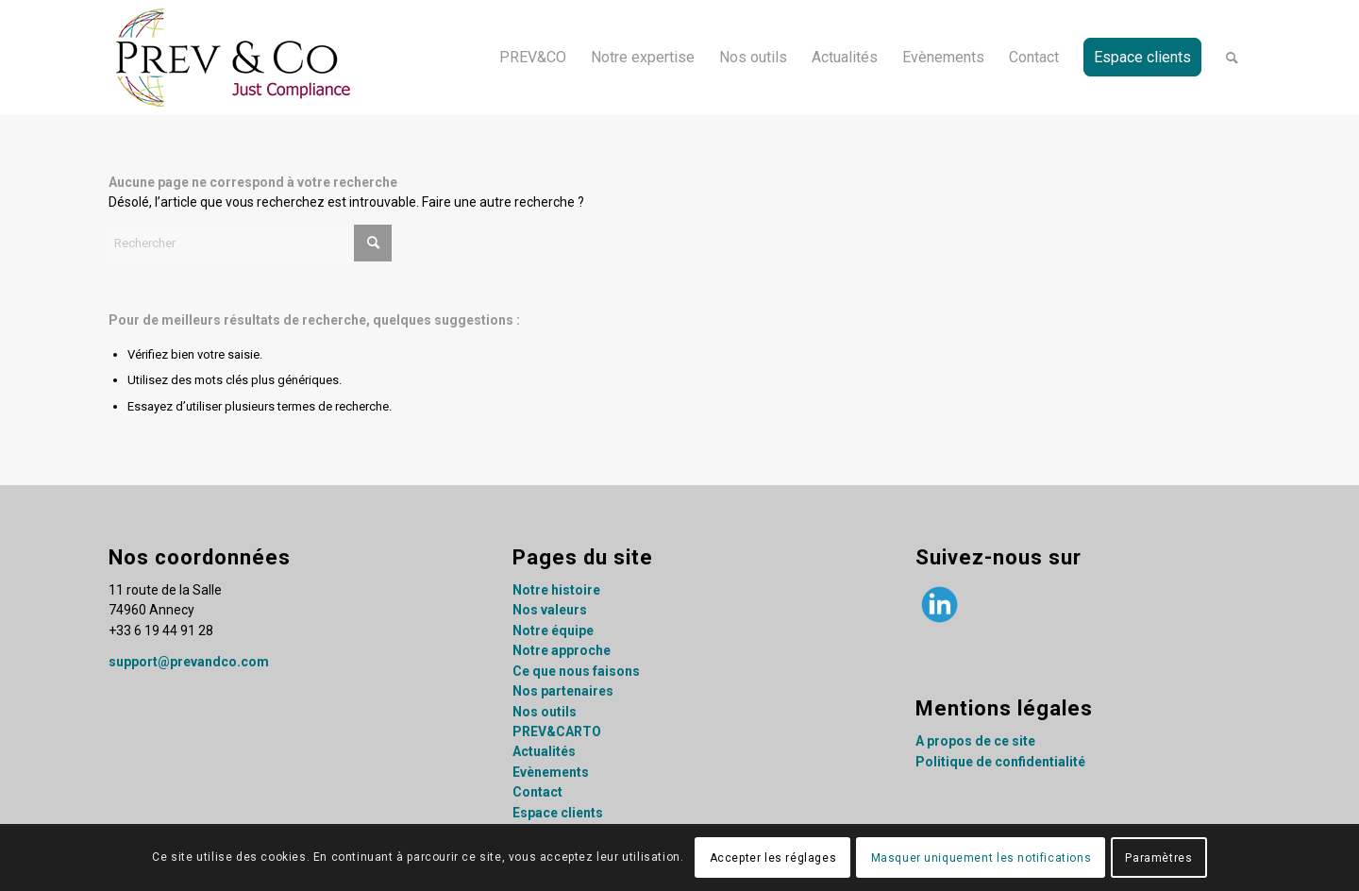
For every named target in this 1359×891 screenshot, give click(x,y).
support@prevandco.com (189, 661)
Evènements (550, 772)
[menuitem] (533, 57)
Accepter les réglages (773, 858)
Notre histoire (556, 589)
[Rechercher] (1232, 57)
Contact (537, 791)
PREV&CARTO (556, 731)
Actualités (544, 751)
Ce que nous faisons (576, 671)
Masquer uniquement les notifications (981, 858)
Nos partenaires (562, 690)
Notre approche (561, 650)
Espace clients (557, 812)
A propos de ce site (975, 740)
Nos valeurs (549, 609)
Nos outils (544, 711)
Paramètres (1158, 858)
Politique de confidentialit (996, 761)
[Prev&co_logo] (234, 57)
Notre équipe (553, 630)
